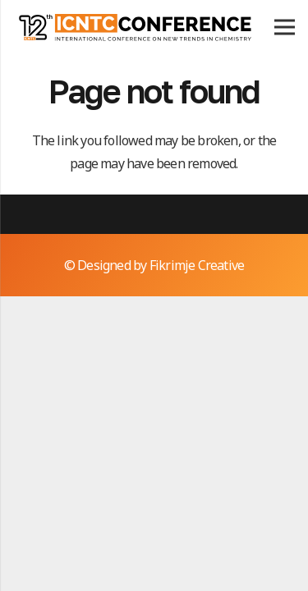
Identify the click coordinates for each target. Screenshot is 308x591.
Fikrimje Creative (196, 265)
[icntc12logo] (134, 27)
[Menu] (285, 27)
